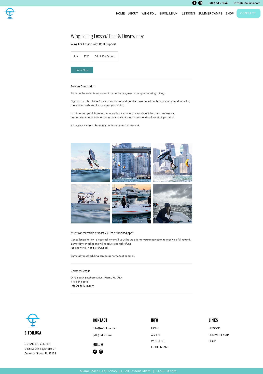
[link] (82, 70)
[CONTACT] (248, 13)
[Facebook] (194, 3)
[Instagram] (200, 3)
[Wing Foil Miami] (90, 162)
